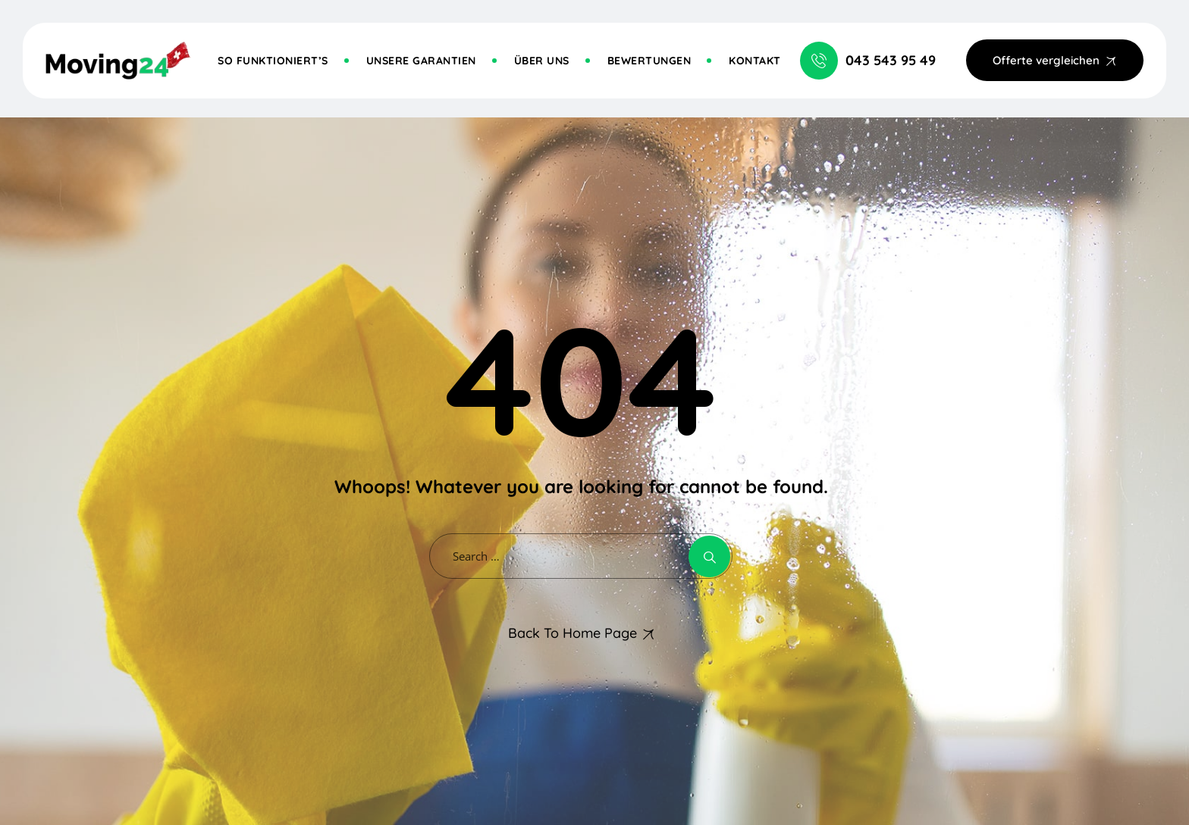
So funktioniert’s (273, 60)
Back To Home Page (572, 633)
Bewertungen (649, 60)
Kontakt (755, 60)
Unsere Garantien (421, 60)
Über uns (541, 60)
